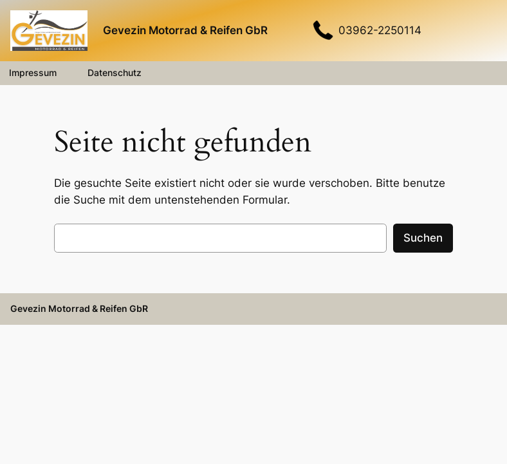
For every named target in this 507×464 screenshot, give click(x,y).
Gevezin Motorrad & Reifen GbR (185, 30)
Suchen (423, 237)
